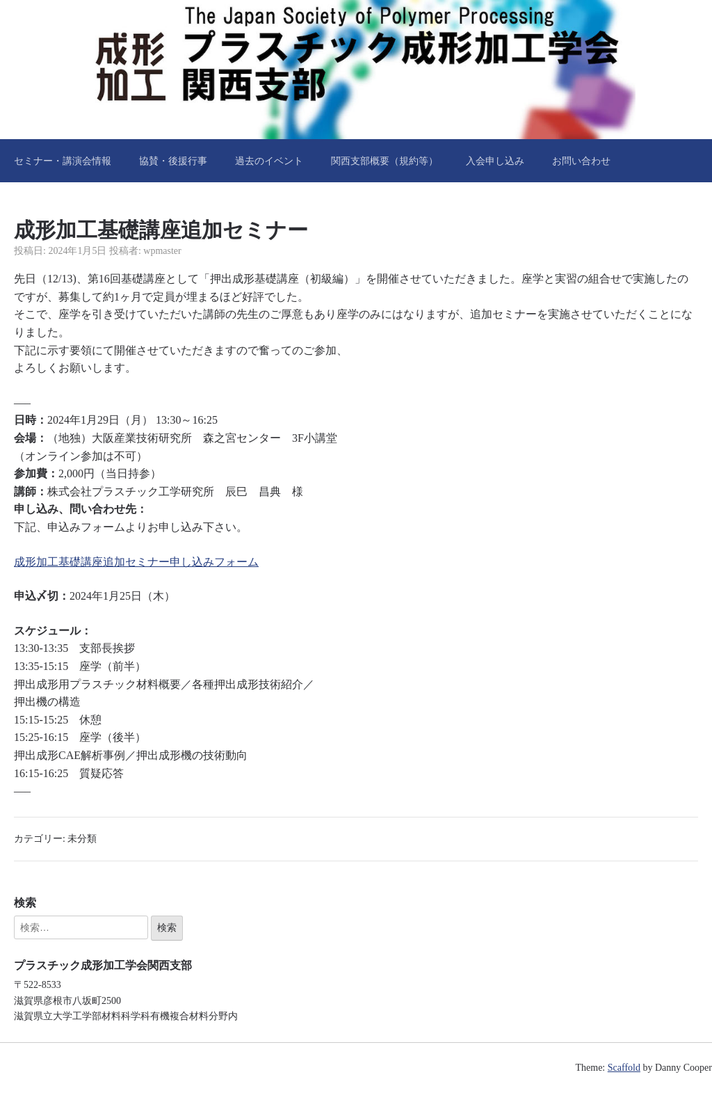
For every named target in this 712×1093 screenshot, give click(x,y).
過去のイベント (269, 160)
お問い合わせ (581, 160)
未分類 (82, 838)
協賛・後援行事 (173, 160)
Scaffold (624, 1067)
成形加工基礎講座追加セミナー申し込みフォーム (136, 562)
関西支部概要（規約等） (384, 160)
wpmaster (162, 251)
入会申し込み (495, 160)
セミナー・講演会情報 (62, 160)
